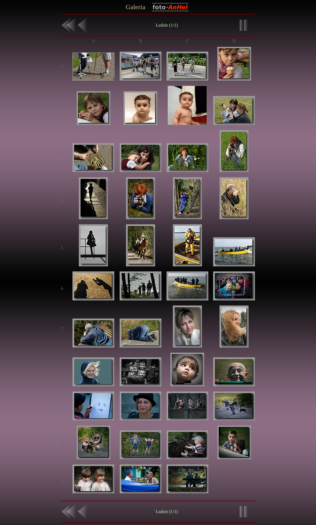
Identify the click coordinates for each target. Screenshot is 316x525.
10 (63, 444)
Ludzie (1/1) (167, 25)
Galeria (135, 7)
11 (63, 481)
